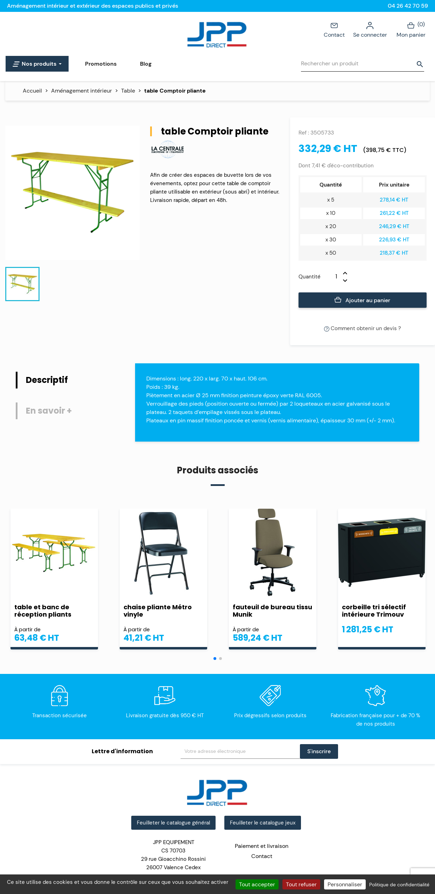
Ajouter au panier (362, 300)
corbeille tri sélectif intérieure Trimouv (374, 611)
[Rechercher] (362, 64)
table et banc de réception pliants (42, 611)
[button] (214, 658)
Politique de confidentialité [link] (399, 884)
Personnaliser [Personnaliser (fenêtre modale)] (345, 884)
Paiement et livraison (261, 846)
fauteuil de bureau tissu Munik (272, 611)
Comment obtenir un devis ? (362, 328)
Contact (334, 29)
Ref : (304, 132)
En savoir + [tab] (49, 410)
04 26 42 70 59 (408, 5)
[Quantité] (331, 276)
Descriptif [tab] (47, 380)
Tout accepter (257, 884)
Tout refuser (301, 884)
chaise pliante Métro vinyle (158, 611)
